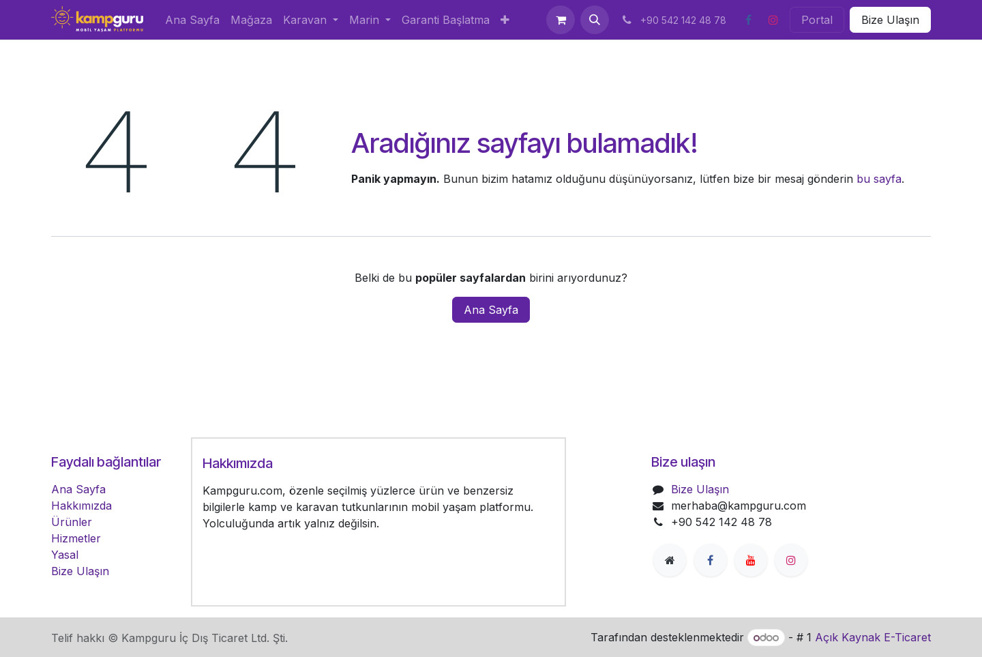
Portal (817, 20)
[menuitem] (192, 19)
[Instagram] (773, 20)
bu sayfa (879, 179)
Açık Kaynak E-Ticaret (873, 637)
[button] (594, 19)
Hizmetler (76, 538)
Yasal (64, 554)
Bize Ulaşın (890, 20)
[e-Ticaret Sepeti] (560, 19)
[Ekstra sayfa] (669, 560)
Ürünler (71, 522)
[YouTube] (750, 560)
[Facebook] (748, 20)
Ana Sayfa (491, 310)
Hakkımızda (81, 505)
